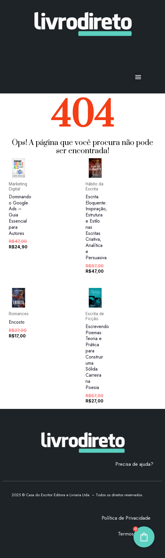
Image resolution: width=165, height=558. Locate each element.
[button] (138, 77)
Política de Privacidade (126, 517)
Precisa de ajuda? (134, 463)
